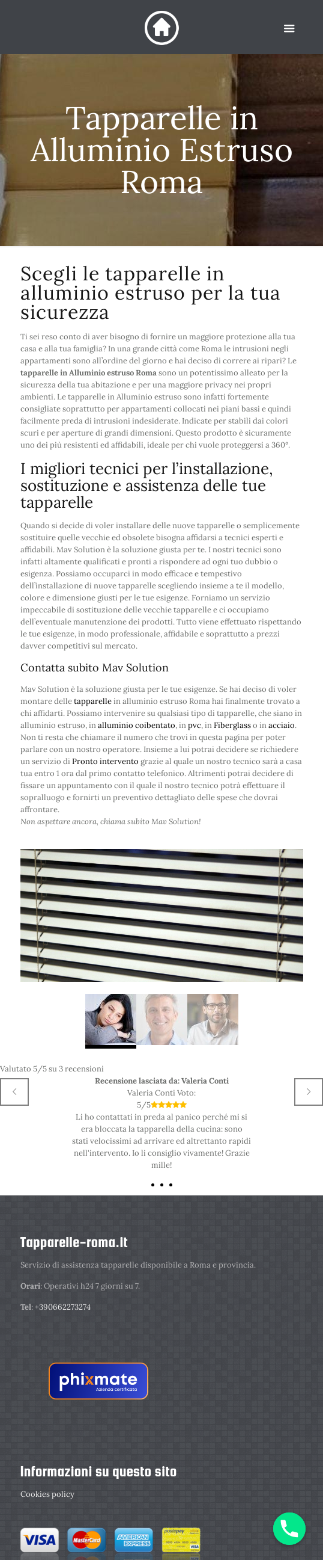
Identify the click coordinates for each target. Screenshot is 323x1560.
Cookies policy (47, 1494)
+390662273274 (63, 1307)
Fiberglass (232, 725)
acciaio (281, 725)
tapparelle (93, 701)
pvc (194, 725)
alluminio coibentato (136, 725)
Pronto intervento (105, 761)
